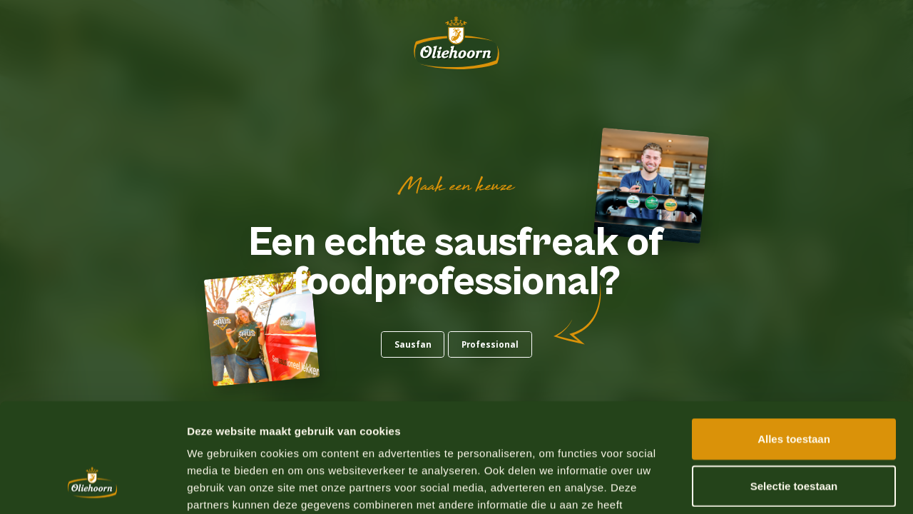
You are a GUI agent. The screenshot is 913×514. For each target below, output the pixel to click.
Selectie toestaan (794, 392)
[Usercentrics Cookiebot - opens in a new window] (92, 486)
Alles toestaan (794, 345)
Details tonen (771, 486)
